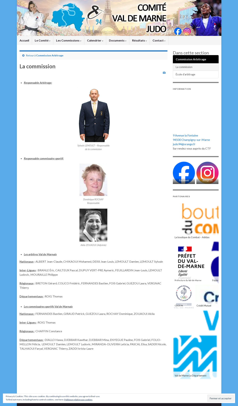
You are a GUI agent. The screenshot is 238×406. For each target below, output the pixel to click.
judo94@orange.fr (184, 144)
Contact (159, 40)
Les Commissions (68, 40)
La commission (184, 67)
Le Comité (42, 40)
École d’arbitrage (185, 74)
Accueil (24, 40)
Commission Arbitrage (49, 55)
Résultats (139, 40)
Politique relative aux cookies (78, 399)
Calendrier (95, 40)
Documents (118, 40)
